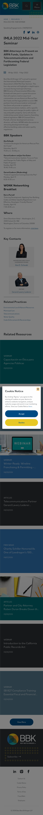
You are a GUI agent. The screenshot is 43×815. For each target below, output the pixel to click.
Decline (22, 422)
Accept (21, 414)
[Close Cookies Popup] (38, 389)
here (30, 406)
